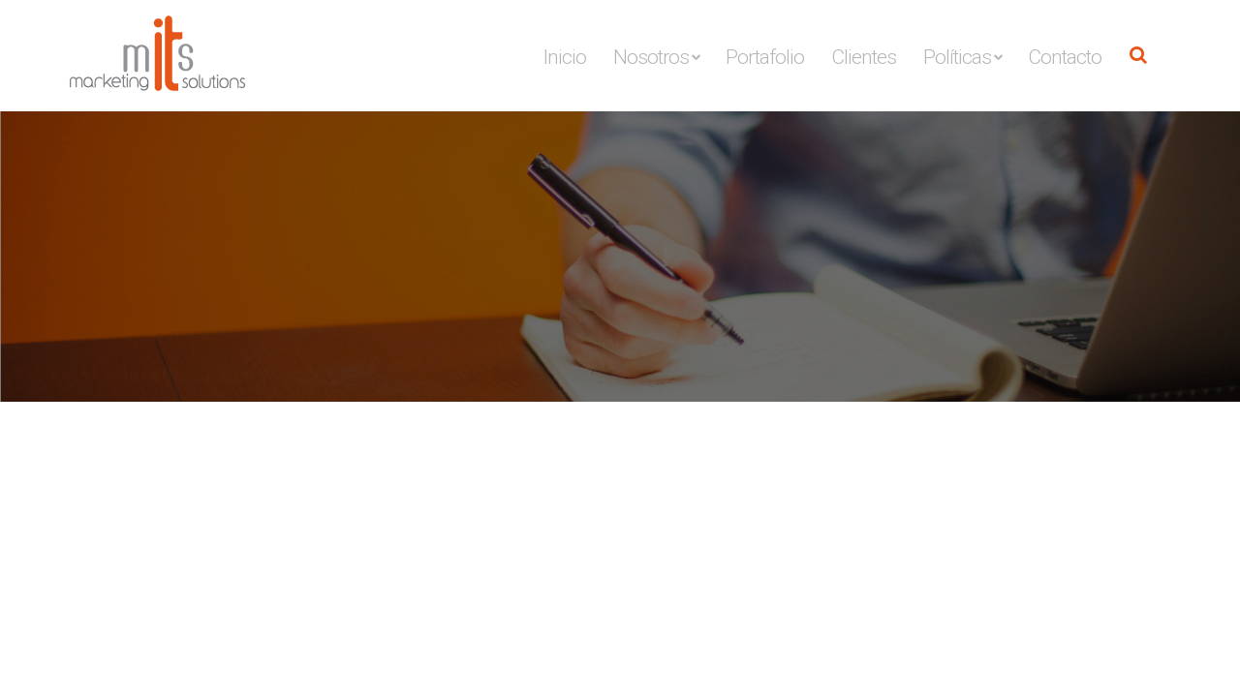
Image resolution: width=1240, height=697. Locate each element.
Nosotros (651, 57)
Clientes (863, 57)
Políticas (957, 57)
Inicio (564, 57)
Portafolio (765, 57)
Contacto (1064, 57)
